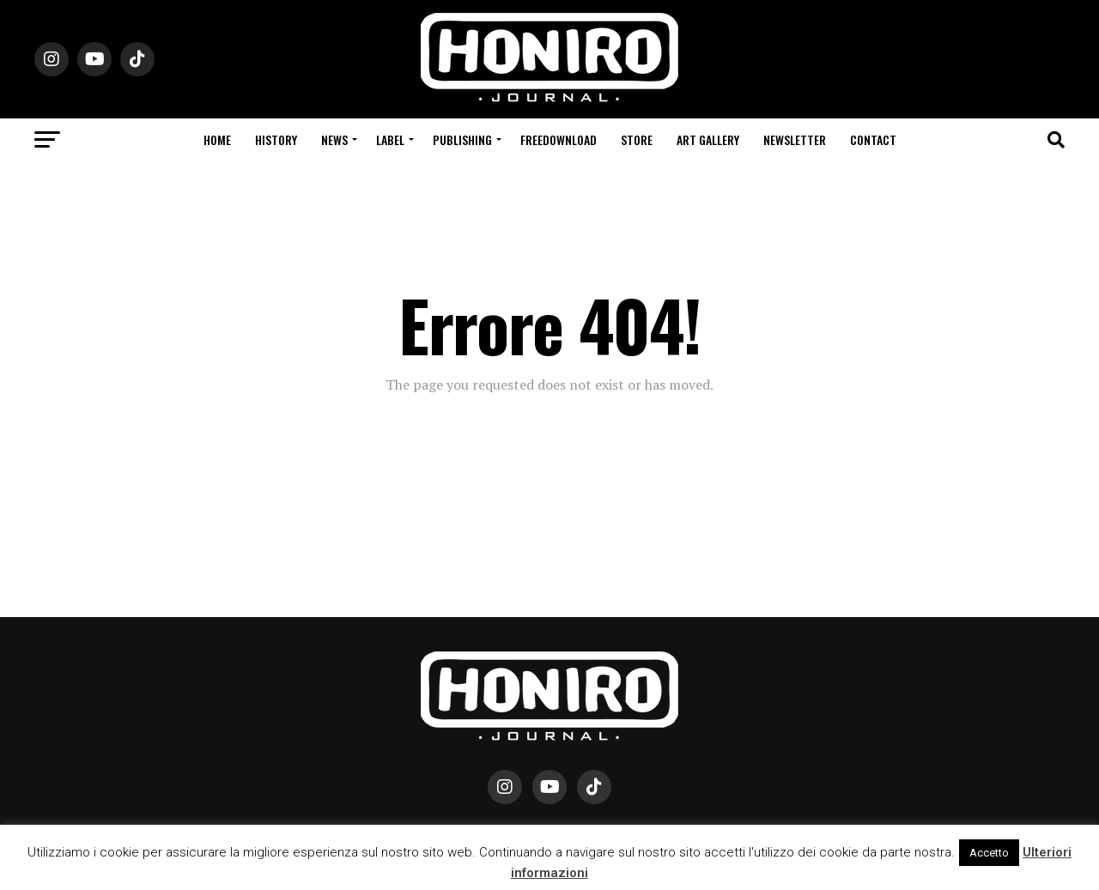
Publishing (462, 139)
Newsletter (794, 139)
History (276, 139)
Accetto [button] (989, 852)
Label (390, 139)
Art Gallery (708, 139)
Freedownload (558, 139)
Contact (873, 139)
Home (217, 139)
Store (637, 139)
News (334, 139)
